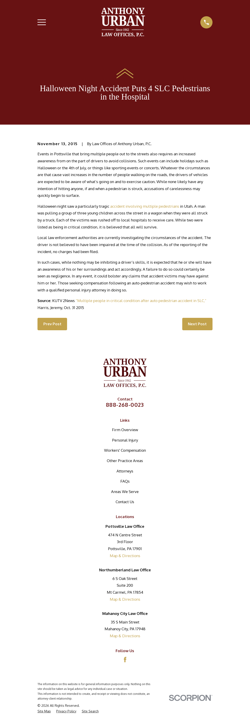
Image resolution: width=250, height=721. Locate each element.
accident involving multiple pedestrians (144, 206)
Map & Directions (125, 555)
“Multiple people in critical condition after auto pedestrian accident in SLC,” (141, 300)
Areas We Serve (125, 491)
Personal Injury (125, 440)
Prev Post (52, 323)
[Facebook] (125, 659)
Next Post (197, 323)
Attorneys (125, 471)
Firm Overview (125, 429)
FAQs (125, 481)
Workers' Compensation (125, 450)
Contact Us (125, 501)
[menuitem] (44, 711)
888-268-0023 (125, 404)
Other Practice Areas (125, 460)
